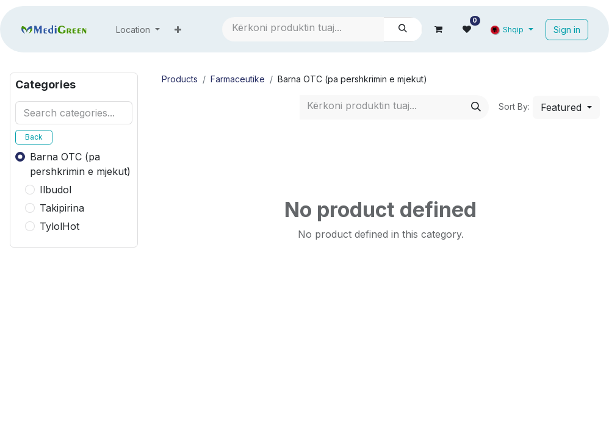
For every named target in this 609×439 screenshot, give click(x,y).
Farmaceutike (238, 79)
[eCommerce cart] (438, 29)
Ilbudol (55, 190)
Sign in (566, 29)
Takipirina (62, 208)
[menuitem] (138, 29)
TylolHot (59, 226)
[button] (566, 107)
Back (34, 136)
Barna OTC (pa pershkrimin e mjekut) (80, 164)
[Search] (403, 29)
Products (180, 79)
